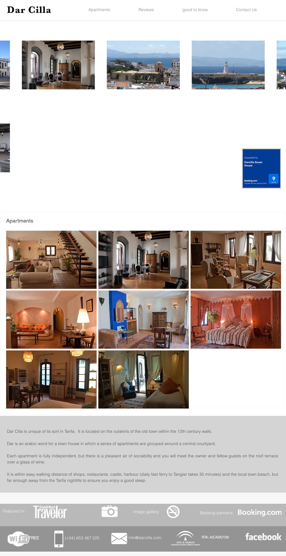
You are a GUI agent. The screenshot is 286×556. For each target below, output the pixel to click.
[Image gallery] (145, 511)
